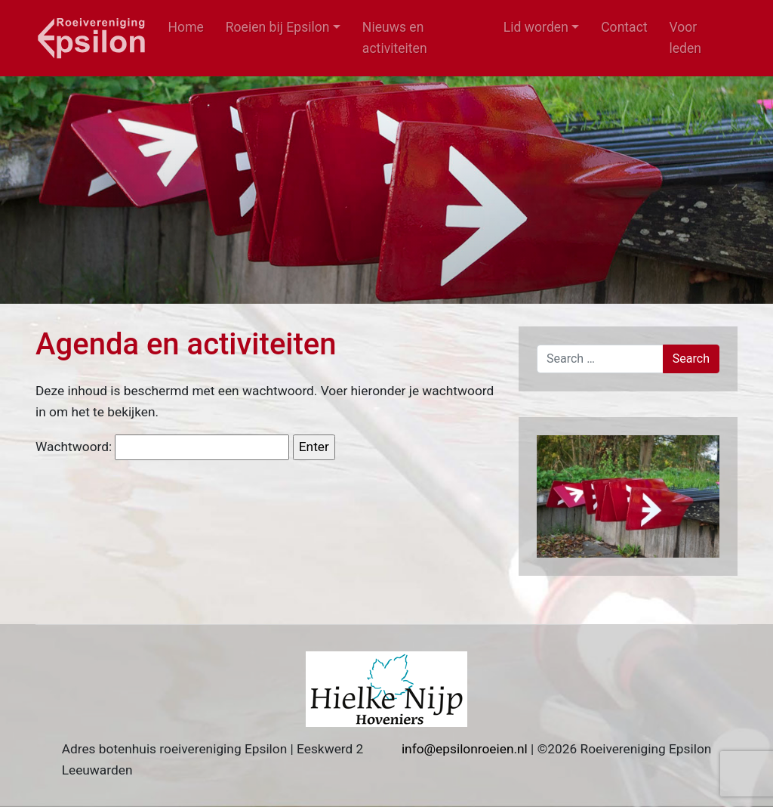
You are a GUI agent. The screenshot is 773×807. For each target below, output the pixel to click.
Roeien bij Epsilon (278, 27)
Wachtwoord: (162, 447)
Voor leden (685, 38)
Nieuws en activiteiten (394, 38)
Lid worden (536, 27)
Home (186, 27)
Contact (624, 27)
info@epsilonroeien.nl (465, 748)
